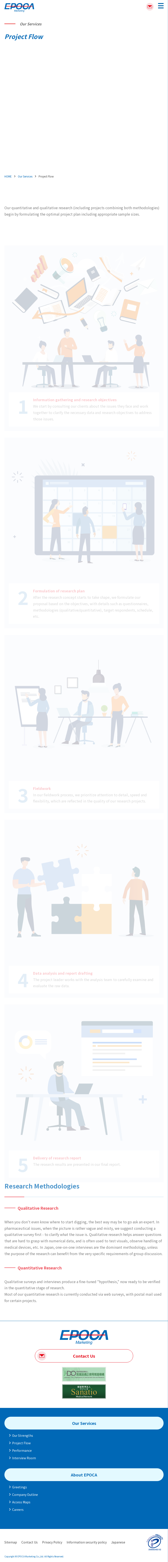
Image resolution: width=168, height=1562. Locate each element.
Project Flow (21, 1442)
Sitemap (10, 1542)
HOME (8, 176)
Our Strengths (22, 1435)
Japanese (118, 1542)
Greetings (19, 1487)
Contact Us (84, 1356)
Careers (18, 1509)
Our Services (25, 176)
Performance (22, 1450)
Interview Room (24, 1457)
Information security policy (87, 1542)
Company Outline (25, 1494)
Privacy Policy (52, 1542)
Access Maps (21, 1502)
